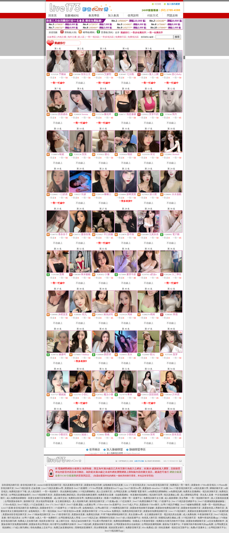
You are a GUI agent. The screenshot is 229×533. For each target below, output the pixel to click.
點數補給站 (72, 15)
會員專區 (93, 15)
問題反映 (172, 15)
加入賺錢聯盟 (114, 449)
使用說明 (133, 15)
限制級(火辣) (71, 32)
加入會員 (113, 15)
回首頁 (52, 15)
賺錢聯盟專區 (137, 449)
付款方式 (152, 15)
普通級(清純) (107, 32)
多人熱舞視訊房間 (115, 453)
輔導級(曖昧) (89, 32)
